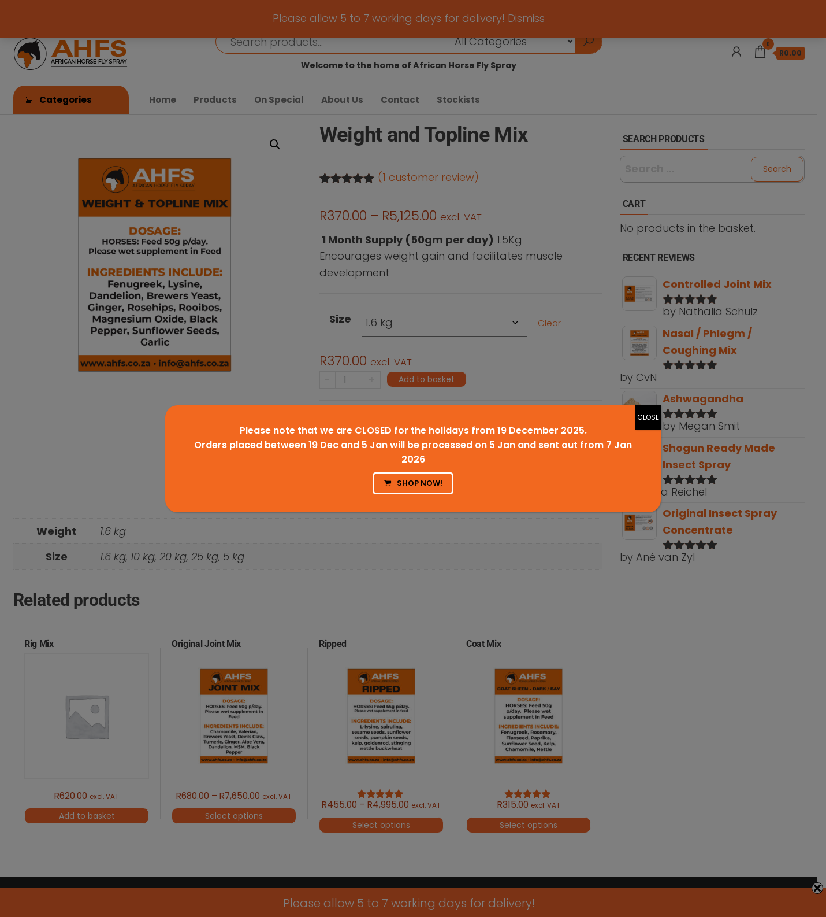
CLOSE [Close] (648, 417)
